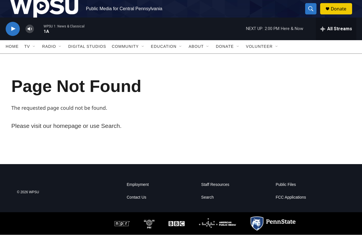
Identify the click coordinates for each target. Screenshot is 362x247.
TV (27, 59)
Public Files (286, 197)
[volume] (30, 41)
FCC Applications (291, 209)
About (196, 59)
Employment (138, 197)
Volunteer (259, 59)
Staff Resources (215, 197)
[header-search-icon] (313, 15)
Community (125, 59)
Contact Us (136, 209)
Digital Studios (87, 59)
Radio (49, 59)
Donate (342, 15)
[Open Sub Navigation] (34, 59)
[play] (12, 41)
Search (207, 209)
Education (163, 59)
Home (12, 59)
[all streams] (336, 41)
